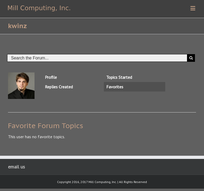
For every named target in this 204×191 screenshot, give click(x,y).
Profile (51, 77)
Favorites (114, 86)
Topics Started (119, 77)
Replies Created (59, 86)
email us (16, 167)
